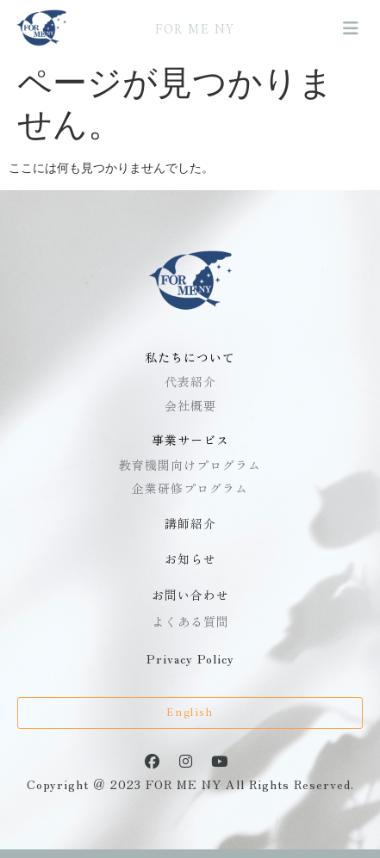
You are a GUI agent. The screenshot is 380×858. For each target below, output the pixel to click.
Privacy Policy (190, 658)
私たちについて (190, 357)
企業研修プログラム (190, 488)
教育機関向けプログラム (190, 464)
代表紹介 (190, 381)
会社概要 (190, 405)
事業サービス (190, 439)
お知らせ (190, 558)
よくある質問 (190, 621)
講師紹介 (190, 523)
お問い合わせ (190, 594)
